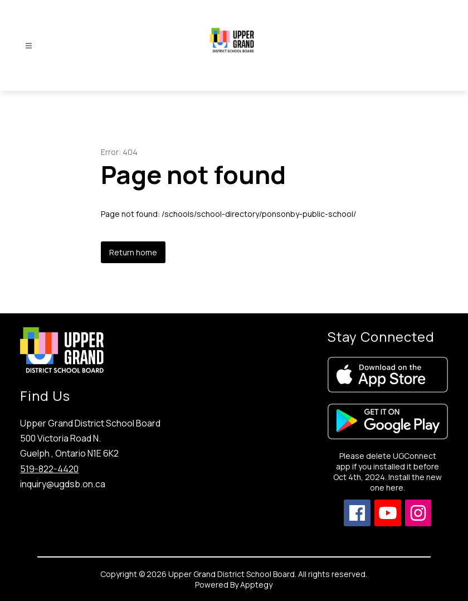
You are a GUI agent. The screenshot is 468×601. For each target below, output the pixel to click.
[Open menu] (28, 46)
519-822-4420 (49, 469)
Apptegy (256, 584)
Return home (133, 252)
